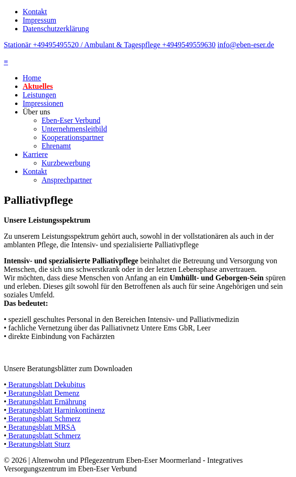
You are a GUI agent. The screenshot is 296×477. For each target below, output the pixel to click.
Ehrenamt (56, 146)
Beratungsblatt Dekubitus (46, 385)
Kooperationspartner (73, 137)
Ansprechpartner (67, 180)
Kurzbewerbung (66, 163)
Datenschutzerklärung (56, 29)
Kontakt (35, 12)
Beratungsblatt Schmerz (44, 419)
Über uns (36, 112)
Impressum (39, 20)
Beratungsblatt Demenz (43, 393)
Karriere (35, 154)
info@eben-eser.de (246, 45)
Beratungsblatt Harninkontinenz (56, 410)
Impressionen (43, 103)
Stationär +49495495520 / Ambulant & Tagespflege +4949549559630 (110, 45)
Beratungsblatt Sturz (38, 444)
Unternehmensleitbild (74, 129)
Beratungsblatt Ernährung (46, 402)
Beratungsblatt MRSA (41, 427)
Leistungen (39, 95)
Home (32, 78)
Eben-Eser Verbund (71, 120)
